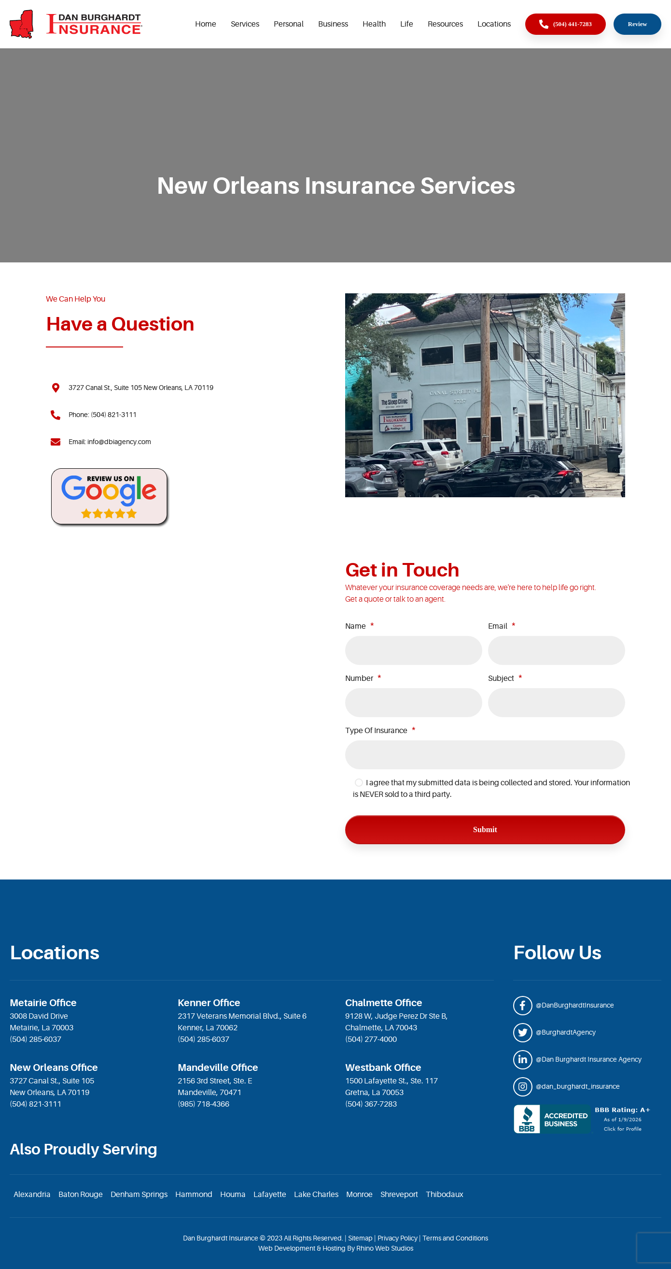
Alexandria (32, 1194)
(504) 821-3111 (35, 1104)
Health (374, 24)
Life (406, 24)
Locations (494, 24)
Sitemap (360, 1238)
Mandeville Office (218, 1067)
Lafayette (269, 1194)
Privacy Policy (397, 1238)
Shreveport (399, 1194)
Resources (445, 24)
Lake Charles (316, 1194)
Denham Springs (139, 1194)
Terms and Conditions (455, 1238)
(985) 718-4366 (203, 1104)
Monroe (359, 1194)
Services (245, 24)
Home (205, 24)
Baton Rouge (80, 1194)
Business (333, 24)
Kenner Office (209, 1003)
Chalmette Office (383, 1003)
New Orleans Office (54, 1067)
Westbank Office (383, 1067)
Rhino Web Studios (384, 1248)
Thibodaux (444, 1194)
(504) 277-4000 (371, 1039)
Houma (233, 1194)
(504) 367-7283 (371, 1104)
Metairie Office (43, 1003)
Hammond (193, 1194)
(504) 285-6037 (35, 1039)
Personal (289, 24)
